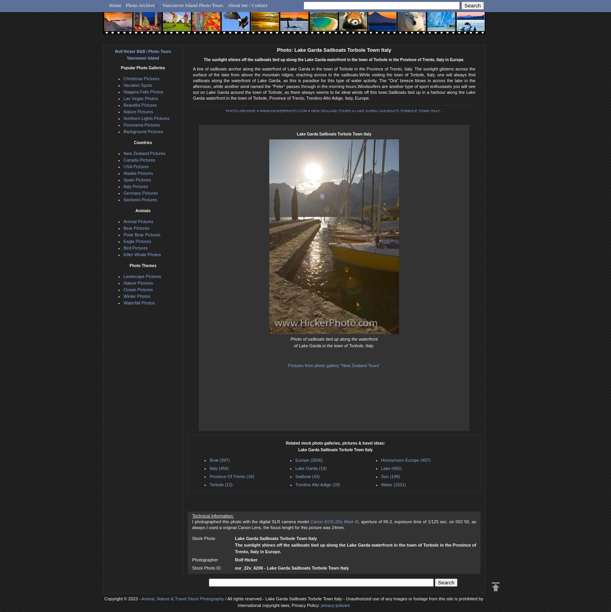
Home (115, 5)
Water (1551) (393, 484)
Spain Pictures (137, 180)
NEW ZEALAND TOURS (331, 111)
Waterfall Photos (139, 303)
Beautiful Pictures (140, 105)
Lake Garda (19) (311, 468)
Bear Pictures (136, 228)
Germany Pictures (141, 193)
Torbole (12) (221, 484)
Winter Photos (137, 296)
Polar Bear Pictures (142, 234)
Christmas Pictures (141, 78)
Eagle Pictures (137, 241)
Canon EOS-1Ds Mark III (334, 521)
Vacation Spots (138, 85)
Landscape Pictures (142, 276)
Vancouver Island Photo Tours (193, 5)
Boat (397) (220, 460)
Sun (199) (390, 476)
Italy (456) (219, 468)
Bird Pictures (136, 248)
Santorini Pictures (140, 199)
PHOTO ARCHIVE (241, 111)
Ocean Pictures (138, 289)
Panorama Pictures (142, 125)
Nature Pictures (138, 111)
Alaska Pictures (138, 173)
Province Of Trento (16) (232, 476)
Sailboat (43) (307, 476)
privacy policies (335, 605)
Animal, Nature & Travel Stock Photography (182, 598)
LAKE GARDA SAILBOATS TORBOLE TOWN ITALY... (398, 111)
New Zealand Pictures (145, 153)
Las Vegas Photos (141, 98)
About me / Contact (247, 5)
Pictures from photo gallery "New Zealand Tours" (334, 365)
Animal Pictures (138, 221)
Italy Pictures (136, 186)
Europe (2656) (309, 460)
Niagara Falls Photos (143, 92)
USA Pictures (136, 166)
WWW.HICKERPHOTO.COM (283, 111)
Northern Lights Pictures (147, 118)
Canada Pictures (139, 160)
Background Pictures (143, 131)
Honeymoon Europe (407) (406, 460)
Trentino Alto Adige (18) (317, 484)
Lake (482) (391, 468)
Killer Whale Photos (142, 254)
